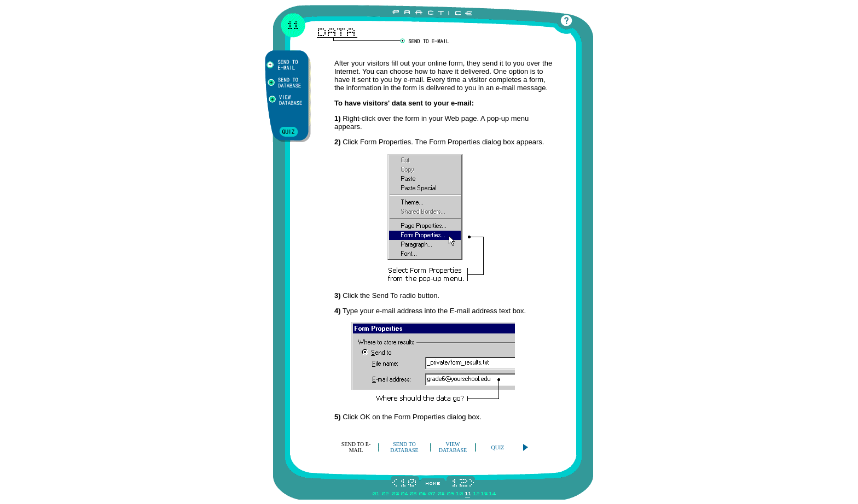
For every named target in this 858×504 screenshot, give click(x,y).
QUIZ (498, 447)
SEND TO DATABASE (404, 447)
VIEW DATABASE (453, 447)
